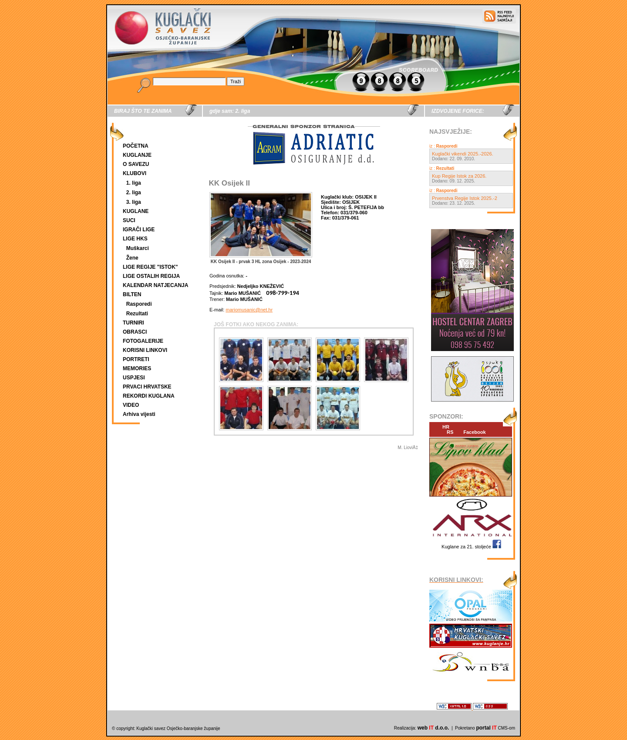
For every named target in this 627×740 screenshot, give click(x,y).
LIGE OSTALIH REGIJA (151, 276)
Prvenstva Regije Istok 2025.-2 (464, 198)
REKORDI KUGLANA (149, 396)
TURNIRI (133, 323)
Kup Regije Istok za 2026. (459, 176)
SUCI (129, 220)
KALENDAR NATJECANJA (155, 285)
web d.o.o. (433, 728)
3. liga (133, 202)
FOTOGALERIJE (143, 341)
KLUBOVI (134, 173)
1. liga (133, 183)
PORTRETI (136, 359)
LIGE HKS (135, 239)
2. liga (133, 192)
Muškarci (137, 248)
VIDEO (131, 405)
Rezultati (137, 314)
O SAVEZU (136, 164)
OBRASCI (135, 332)
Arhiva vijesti (139, 414)
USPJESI (134, 378)
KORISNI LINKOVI (145, 350)
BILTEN (132, 294)
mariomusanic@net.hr (249, 309)
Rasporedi (139, 304)
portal (486, 728)
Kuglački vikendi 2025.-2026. (462, 153)
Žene (132, 258)
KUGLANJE (137, 155)
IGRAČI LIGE (139, 229)
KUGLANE (135, 211)
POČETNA (135, 146)
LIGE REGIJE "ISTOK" (150, 267)
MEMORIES (137, 368)
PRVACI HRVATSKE (147, 387)
